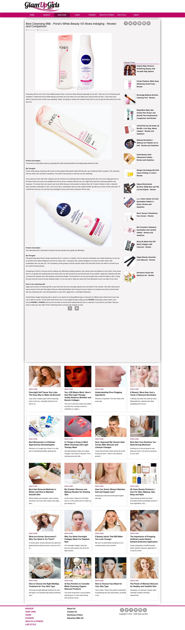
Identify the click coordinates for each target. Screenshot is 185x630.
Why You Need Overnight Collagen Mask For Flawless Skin (77, 539)
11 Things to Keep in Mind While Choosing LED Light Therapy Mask (76, 444)
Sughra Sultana (43, 30)
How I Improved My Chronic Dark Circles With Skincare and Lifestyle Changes (110, 444)
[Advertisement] (117, 6)
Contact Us (72, 612)
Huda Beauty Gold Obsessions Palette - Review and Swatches (145, 157)
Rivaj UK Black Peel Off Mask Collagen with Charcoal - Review (146, 244)
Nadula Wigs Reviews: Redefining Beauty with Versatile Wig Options (146, 68)
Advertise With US (75, 618)
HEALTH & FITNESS (107, 15)
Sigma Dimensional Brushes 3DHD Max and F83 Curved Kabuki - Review (148, 186)
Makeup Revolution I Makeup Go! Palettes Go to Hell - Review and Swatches (148, 142)
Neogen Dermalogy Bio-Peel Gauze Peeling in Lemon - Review (148, 173)
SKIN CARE (62, 15)
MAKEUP (46, 15)
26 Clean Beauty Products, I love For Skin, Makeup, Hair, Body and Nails (142, 492)
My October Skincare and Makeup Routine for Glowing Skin (77, 492)
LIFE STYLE (121, 15)
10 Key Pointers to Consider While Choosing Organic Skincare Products (77, 586)
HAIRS (77, 15)
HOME (32, 15)
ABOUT (136, 15)
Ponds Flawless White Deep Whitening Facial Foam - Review (148, 84)
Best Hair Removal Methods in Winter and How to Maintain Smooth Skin (42, 492)
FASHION (92, 15)
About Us (71, 609)
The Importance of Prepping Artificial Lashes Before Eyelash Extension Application (144, 539)
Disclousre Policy (75, 615)
